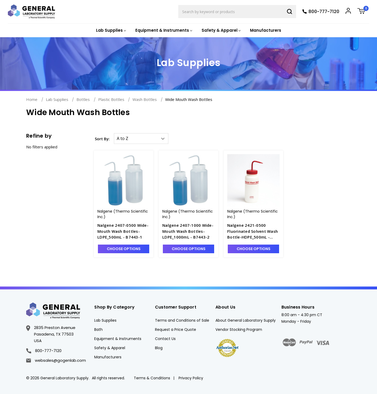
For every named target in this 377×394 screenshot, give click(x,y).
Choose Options (124, 248)
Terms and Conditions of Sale (182, 320)
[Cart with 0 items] (363, 12)
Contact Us (165, 338)
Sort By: (102, 138)
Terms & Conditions (152, 378)
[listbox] (141, 138)
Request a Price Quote (175, 329)
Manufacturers (265, 30)
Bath (98, 329)
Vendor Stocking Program (238, 329)
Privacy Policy (191, 378)
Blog (159, 347)
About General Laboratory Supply (245, 320)
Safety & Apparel (109, 347)
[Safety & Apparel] (220, 30)
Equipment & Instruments (117, 338)
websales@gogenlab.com (56, 360)
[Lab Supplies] (110, 30)
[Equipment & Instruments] (163, 30)
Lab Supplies (105, 320)
